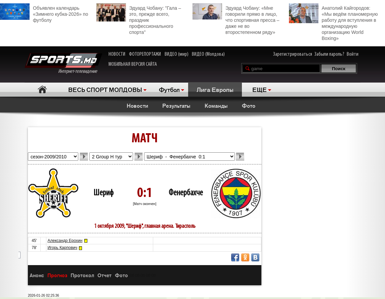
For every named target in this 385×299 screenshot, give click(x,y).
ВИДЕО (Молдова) (208, 54)
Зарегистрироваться (292, 54)
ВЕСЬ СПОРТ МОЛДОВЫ (105, 89)
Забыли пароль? (329, 54)
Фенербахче (186, 193)
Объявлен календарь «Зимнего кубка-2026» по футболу (44, 13)
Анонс (37, 275)
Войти (352, 54)
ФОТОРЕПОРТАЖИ (145, 54)
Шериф (103, 193)
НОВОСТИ (117, 54)
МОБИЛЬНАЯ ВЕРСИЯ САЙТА (133, 64)
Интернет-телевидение (63, 63)
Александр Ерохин (64, 240)
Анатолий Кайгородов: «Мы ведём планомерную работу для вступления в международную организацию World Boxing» (333, 22)
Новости (137, 105)
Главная (42, 89)
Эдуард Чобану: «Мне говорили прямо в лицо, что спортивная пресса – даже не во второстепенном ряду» (235, 19)
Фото (248, 105)
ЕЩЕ (259, 89)
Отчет (104, 275)
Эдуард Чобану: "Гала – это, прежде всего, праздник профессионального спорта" (138, 19)
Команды (216, 105)
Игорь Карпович (62, 247)
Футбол (169, 89)
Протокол (82, 275)
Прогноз (57, 275)
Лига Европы (215, 89)
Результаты (176, 105)
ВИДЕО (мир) (176, 54)
